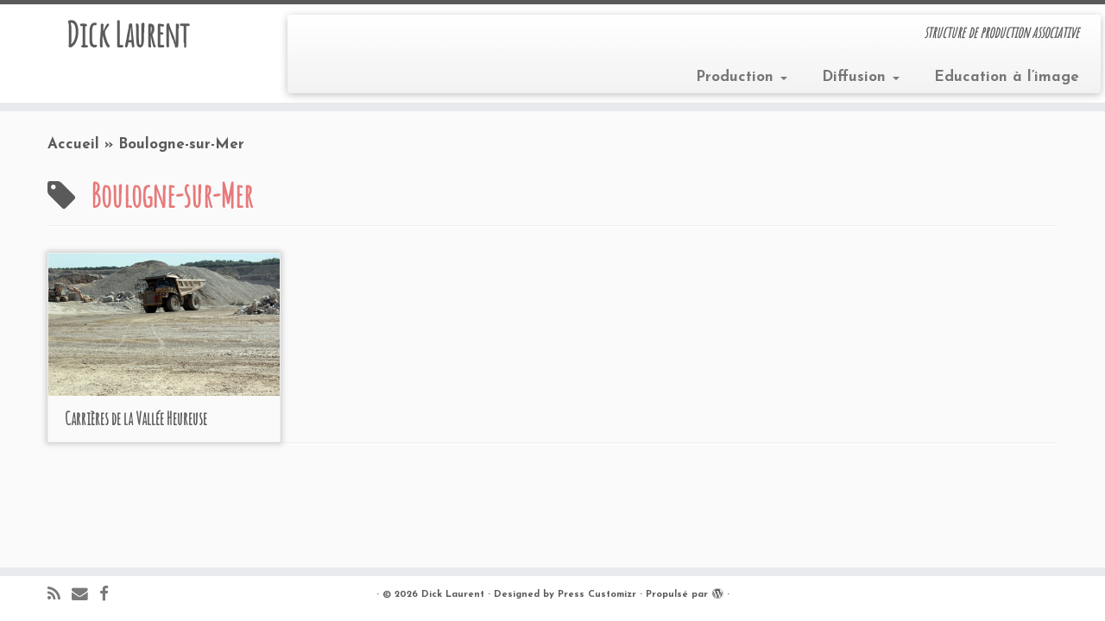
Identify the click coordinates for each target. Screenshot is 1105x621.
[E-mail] (85, 595)
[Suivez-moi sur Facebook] (109, 595)
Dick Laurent (127, 34)
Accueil (73, 144)
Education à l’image (1006, 77)
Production (741, 77)
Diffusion (861, 77)
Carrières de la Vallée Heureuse (136, 419)
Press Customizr (597, 594)
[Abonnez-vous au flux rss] (59, 595)
